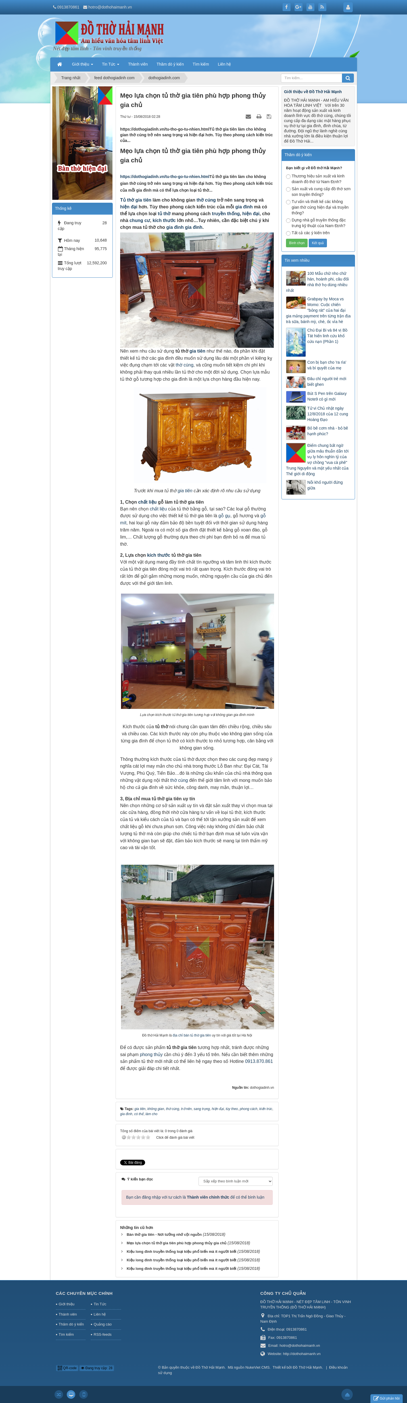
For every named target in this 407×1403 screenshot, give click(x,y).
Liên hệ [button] (224, 64)
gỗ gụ (224, 515)
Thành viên (68, 1314)
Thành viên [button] (138, 64)
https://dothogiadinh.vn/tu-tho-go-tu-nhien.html (164, 176)
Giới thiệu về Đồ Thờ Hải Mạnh (313, 91)
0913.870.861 (259, 1061)
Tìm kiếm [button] (201, 64)
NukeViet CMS (257, 1367)
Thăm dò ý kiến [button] (170, 64)
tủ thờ (164, 213)
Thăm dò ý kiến (71, 1324)
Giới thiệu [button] (82, 66)
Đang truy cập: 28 (96, 1368)
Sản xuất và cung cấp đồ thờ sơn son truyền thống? (318, 192)
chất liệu (147, 502)
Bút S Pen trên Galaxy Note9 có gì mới (327, 396)
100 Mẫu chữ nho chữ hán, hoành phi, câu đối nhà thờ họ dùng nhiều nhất (317, 282)
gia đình (244, 206)
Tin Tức (100, 1304)
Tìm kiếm (66, 1334)
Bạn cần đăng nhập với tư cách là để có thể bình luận (195, 1197)
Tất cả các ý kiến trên (308, 233)
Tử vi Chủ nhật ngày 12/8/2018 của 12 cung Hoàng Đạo (327, 414)
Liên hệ (100, 1314)
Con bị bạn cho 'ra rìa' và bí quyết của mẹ (326, 365)
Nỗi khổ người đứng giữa (325, 485)
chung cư (140, 220)
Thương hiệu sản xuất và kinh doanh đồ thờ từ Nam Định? (315, 179)
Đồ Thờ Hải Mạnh (210, 1367)
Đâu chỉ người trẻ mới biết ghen (326, 381)
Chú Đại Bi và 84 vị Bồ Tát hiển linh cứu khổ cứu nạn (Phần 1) (327, 336)
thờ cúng (206, 200)
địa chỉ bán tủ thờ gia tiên (192, 1035)
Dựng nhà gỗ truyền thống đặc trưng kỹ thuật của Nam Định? (316, 223)
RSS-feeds (103, 1334)
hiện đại (128, 206)
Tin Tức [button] (110, 66)
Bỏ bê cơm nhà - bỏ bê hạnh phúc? (327, 431)
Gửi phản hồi (386, 1398)
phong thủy (151, 1054)
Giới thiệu (66, 1304)
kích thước (164, 220)
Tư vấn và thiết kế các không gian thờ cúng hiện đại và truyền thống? (317, 207)
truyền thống (226, 213)
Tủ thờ (127, 200)
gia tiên (142, 200)
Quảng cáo (103, 1324)
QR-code (67, 1368)
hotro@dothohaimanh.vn (110, 7)
